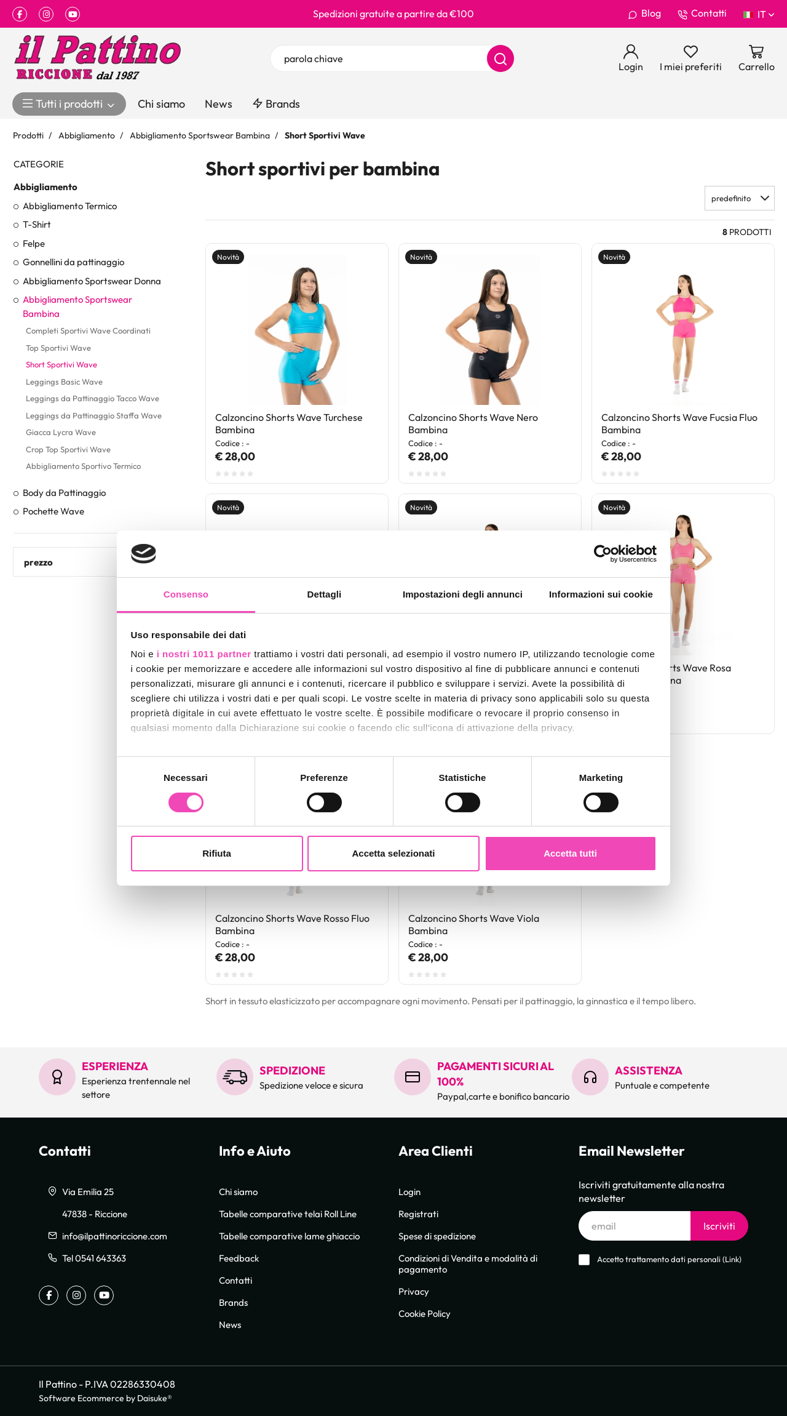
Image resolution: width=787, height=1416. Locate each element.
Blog (644, 13)
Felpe (34, 243)
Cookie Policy (424, 1313)
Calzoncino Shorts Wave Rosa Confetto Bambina (666, 674)
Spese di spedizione (437, 1235)
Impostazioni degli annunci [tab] (463, 594)
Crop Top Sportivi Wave (68, 449)
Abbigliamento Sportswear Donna (92, 280)
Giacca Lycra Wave (61, 432)
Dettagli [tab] (324, 594)
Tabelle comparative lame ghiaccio (289, 1235)
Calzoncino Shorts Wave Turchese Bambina (289, 423)
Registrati (418, 1213)
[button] (740, 198)
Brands (276, 103)
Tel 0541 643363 (94, 1257)
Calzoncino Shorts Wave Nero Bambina (473, 423)
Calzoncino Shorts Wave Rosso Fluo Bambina (292, 924)
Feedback (239, 1257)
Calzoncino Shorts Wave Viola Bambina (473, 924)
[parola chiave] (392, 58)
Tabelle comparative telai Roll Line (288, 1213)
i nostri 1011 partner (204, 654)
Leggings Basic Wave (64, 381)
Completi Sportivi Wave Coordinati (88, 330)
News (218, 103)
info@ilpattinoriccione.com (114, 1235)
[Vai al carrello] (756, 58)
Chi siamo (161, 103)
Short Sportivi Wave (61, 364)
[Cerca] (500, 58)
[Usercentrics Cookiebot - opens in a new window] (603, 554)
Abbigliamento (45, 186)
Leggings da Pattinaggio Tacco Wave (92, 398)
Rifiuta (216, 853)
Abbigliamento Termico (70, 205)
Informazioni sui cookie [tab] (601, 594)
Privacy (413, 1291)
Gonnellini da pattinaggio (73, 261)
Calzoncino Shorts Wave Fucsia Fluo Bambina (679, 423)
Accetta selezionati (393, 853)
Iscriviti (719, 1225)
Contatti (702, 13)
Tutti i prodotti (69, 104)
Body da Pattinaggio (64, 492)
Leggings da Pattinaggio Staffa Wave (94, 415)
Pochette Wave (53, 510)
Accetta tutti (570, 853)
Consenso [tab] (186, 594)
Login (409, 1191)
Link (732, 1259)
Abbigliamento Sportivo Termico (83, 466)
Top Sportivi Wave (58, 348)
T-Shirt (37, 224)
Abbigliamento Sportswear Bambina (77, 306)
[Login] (631, 58)
